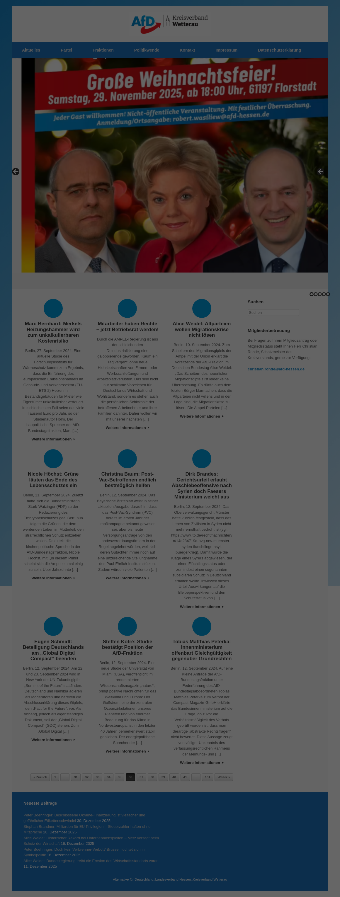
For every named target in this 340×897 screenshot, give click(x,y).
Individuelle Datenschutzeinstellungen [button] (170, 136)
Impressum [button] (198, 148)
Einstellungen (106, 68)
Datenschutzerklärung (133, 62)
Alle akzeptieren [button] (170, 101)
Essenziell (127, 81)
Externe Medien (203, 81)
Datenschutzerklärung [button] (172, 148)
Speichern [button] (170, 118)
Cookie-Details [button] (144, 148)
